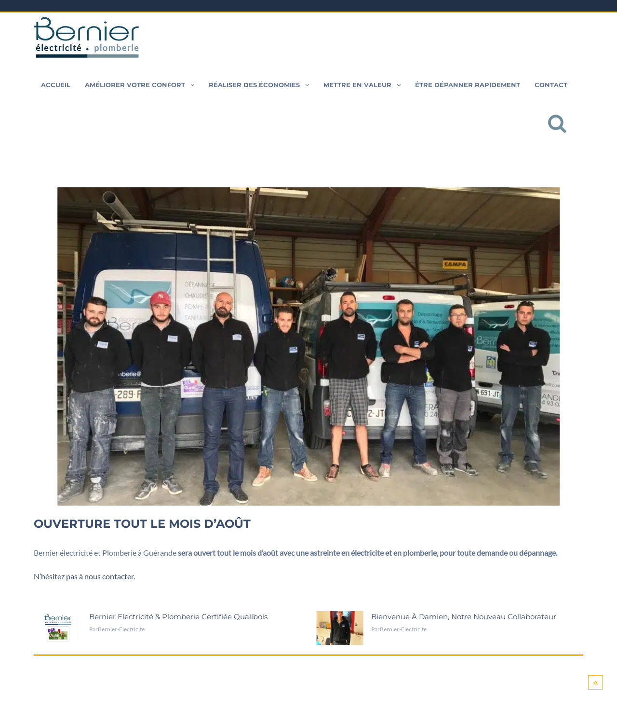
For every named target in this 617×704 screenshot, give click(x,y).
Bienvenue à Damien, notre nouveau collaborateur (463, 616)
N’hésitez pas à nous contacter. (84, 576)
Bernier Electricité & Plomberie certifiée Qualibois (178, 616)
